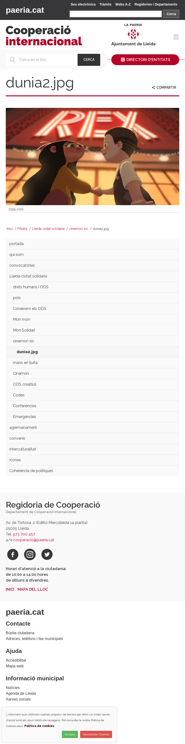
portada (16, 243)
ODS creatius (24, 384)
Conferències (24, 406)
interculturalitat (22, 449)
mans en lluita (25, 362)
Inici (10, 229)
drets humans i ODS (30, 287)
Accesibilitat (16, 660)
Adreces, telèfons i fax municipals (34, 639)
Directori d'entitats (145, 59)
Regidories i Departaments (156, 4)
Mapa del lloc (33, 589)
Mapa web (15, 666)
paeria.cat (25, 9)
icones (15, 460)
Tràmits (105, 4)
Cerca (171, 14)
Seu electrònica (83, 4)
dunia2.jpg (27, 352)
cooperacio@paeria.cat (33, 540)
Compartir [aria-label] (163, 87)
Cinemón (21, 373)
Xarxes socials (18, 699)
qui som (16, 254)
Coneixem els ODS (29, 308)
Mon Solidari (24, 330)
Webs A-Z (123, 4)
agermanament (23, 427)
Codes (19, 395)
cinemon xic (78, 229)
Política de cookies (39, 726)
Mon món (21, 319)
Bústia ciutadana (20, 633)
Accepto (70, 734)
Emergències (24, 416)
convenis (17, 438)
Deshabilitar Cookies (96, 734)
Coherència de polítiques (31, 470)
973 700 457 (24, 534)
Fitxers (22, 229)
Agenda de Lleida (21, 693)
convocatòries (22, 265)
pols (17, 297)
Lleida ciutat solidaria (48, 229)
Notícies (13, 688)
